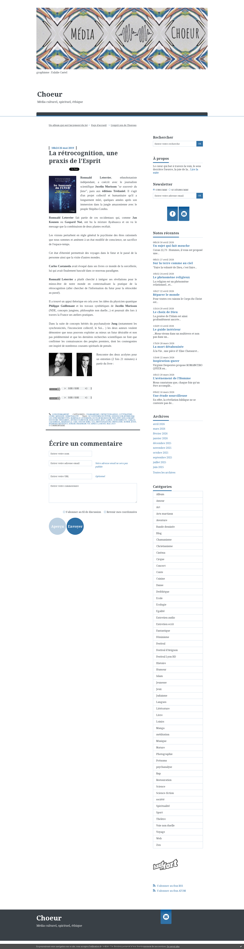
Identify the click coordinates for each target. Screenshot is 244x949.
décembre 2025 (162, 443)
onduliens (117, 421)
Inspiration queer (166, 361)
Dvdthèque (162, 591)
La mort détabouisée (168, 346)
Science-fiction (165, 793)
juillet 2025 (159, 462)
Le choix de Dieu (165, 312)
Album (160, 494)
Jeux (159, 689)
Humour (161, 669)
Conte (159, 572)
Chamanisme (93, 414)
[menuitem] (69, 125)
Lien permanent (59, 414)
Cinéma (160, 552)
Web (159, 838)
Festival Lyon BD (166, 656)
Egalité (160, 611)
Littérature (125, 414)
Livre (52, 416)
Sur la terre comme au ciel (173, 263)
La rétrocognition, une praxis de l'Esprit (83, 157)
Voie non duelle (165, 825)
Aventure (161, 520)
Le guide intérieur (167, 329)
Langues (161, 702)
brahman (81, 423)
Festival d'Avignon (167, 650)
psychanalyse (164, 767)
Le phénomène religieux (171, 277)
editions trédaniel (59, 420)
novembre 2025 (162, 447)
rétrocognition (79, 420)
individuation (103, 421)
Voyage (160, 832)
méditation (162, 734)
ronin (127, 421)
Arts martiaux (164, 513)
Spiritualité (72, 416)
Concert (161, 565)
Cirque (160, 559)
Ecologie (161, 604)
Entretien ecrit (165, 624)
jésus (133, 421)
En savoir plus (173, 946)
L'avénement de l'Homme (172, 378)
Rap (158, 773)
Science (160, 786)
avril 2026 (159, 424)
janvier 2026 (160, 438)
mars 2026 (159, 428)
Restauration (163, 780)
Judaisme (161, 695)
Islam (159, 676)
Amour (160, 500)
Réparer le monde (166, 294)
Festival (160, 643)
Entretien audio (109, 414)
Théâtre (161, 819)
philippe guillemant (123, 418)
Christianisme (164, 546)
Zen (158, 845)
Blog (159, 533)
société (160, 799)
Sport (159, 812)
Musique (60, 416)
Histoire (161, 663)
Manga (160, 728)
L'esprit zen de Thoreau (123, 125)
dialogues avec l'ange (101, 420)
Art (158, 507)
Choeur (49, 94)
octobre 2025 (160, 452)
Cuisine (160, 578)
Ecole (159, 598)
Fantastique (163, 630)
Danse (159, 585)
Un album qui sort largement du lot (68, 125)
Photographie (164, 754)
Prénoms (161, 760)
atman (72, 423)
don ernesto (120, 420)
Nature (160, 747)
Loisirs (160, 721)
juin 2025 (158, 467)
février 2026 (160, 433)
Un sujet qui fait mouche (171, 246)
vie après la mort (96, 423)
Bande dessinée (165, 526)
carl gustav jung (82, 421)
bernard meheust (58, 423)
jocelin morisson (101, 418)
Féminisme (162, 637)
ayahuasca (66, 421)
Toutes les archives (164, 472)
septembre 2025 (162, 457)
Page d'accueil (99, 125)
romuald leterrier (81, 418)
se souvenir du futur (99, 416)
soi (93, 421)
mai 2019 (111, 423)
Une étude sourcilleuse (170, 395)
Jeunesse (161, 682)
